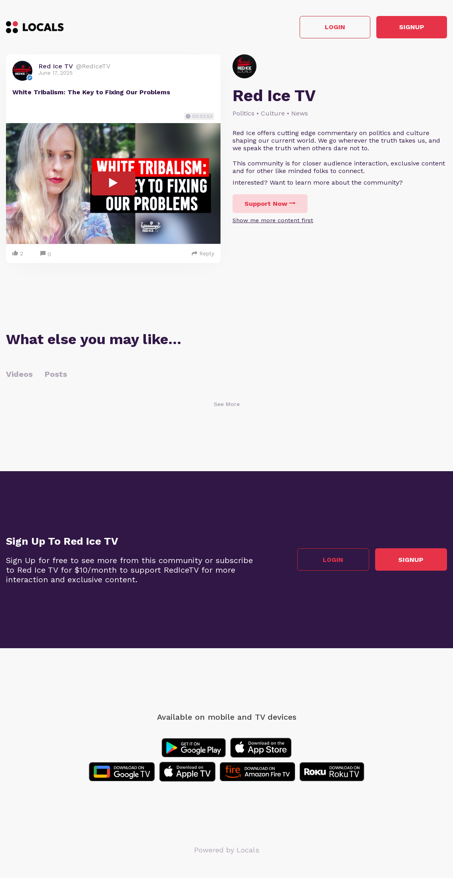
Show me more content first (272, 220)
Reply (203, 253)
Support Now (270, 203)
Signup (411, 27)
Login (333, 27)
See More (227, 404)
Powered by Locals (226, 850)
